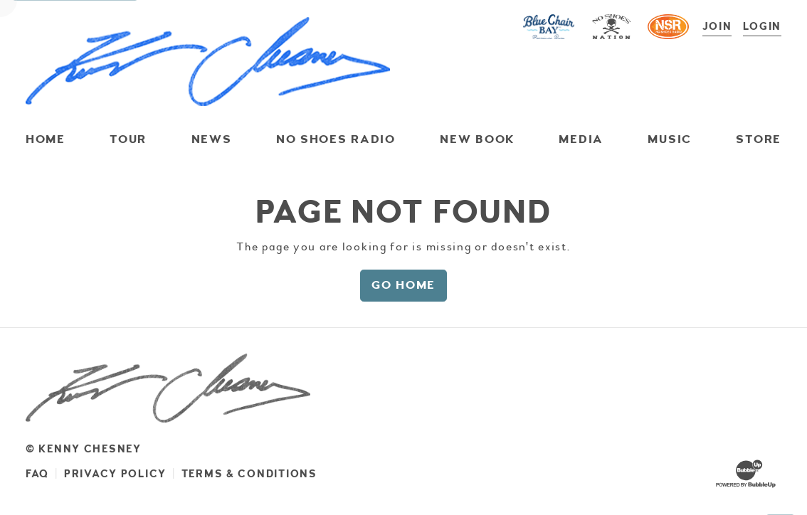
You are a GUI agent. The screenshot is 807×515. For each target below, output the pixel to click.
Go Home (403, 284)
